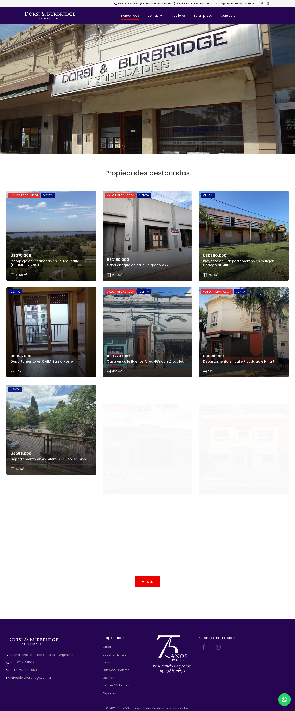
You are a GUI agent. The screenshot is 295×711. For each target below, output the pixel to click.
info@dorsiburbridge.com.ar (236, 3)
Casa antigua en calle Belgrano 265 (137, 276)
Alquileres (109, 693)
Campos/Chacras (116, 670)
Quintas (108, 678)
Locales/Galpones (116, 685)
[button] (284, 699)
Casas (107, 647)
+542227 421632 (128, 3)
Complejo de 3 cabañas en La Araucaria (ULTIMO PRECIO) (45, 266)
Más (147, 582)
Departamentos (114, 654)
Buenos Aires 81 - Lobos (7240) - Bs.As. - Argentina (176, 3)
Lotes (106, 662)
